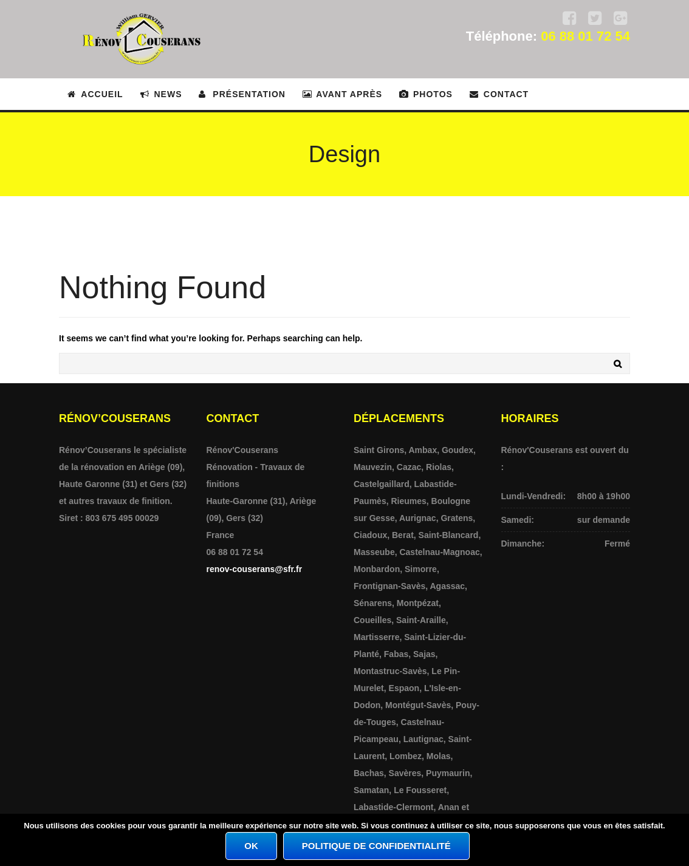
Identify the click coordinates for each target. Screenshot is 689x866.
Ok (251, 845)
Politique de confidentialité (376, 845)
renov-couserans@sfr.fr (255, 569)
